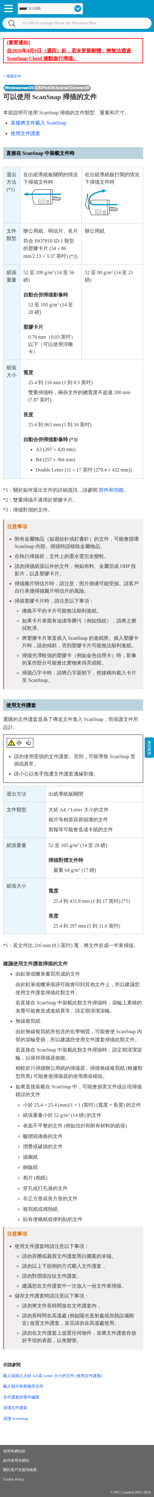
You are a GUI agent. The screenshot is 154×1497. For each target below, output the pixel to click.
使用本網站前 (14, 1451)
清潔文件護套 (15, 1407)
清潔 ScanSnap (15, 1418)
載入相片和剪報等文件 (23, 1386)
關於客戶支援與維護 (20, 1470)
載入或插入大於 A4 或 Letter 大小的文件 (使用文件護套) (52, 1375)
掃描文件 (13, 76)
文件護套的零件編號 (21, 1397)
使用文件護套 (25, 133)
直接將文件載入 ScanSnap (38, 122)
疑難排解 (149, 747)
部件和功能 (111, 490)
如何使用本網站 (16, 1460)
